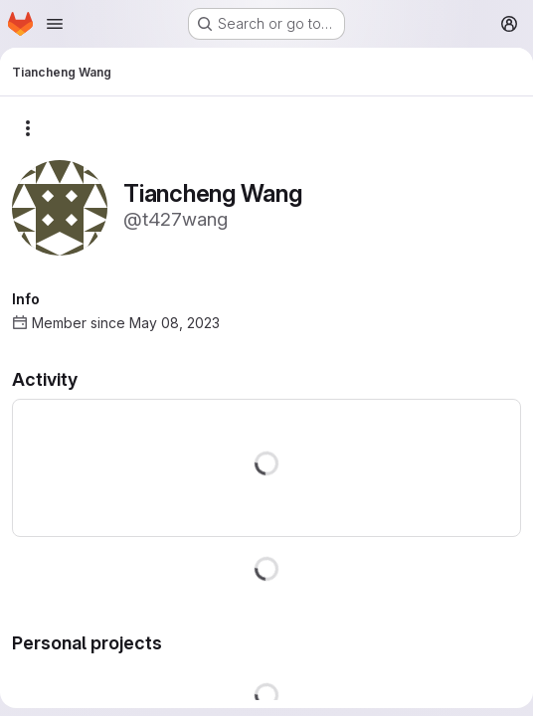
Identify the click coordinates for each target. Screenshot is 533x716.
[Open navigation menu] (55, 24)
